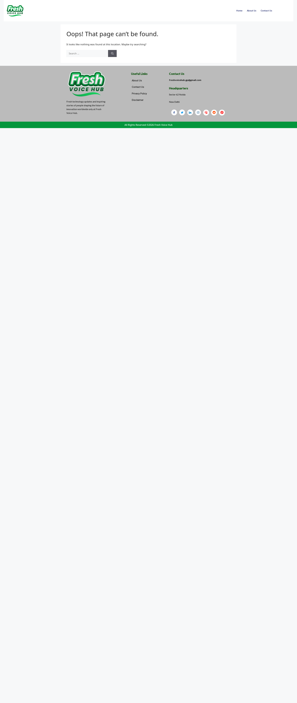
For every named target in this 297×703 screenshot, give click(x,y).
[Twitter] (182, 112)
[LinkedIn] (190, 112)
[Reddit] (214, 112)
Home (239, 10)
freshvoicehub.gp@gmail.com (185, 80)
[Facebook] (174, 112)
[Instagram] (198, 112)
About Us (251, 10)
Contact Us (266, 10)
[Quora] (206, 112)
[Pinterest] (222, 112)
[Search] (112, 53)
